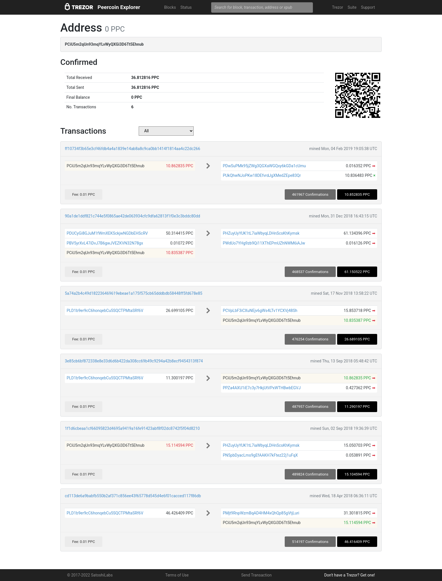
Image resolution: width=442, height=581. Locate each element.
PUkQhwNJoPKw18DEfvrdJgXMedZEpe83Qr (262, 175)
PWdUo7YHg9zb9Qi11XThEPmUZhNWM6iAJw (264, 243)
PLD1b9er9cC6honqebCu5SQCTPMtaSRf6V (105, 310)
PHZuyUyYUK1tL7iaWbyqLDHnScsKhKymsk (261, 233)
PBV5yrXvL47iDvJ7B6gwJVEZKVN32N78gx (105, 243)
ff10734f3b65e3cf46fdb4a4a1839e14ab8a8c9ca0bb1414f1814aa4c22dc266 (132, 148)
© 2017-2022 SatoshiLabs (90, 575)
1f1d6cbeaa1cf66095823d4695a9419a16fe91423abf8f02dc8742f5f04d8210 (132, 428)
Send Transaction (256, 575)
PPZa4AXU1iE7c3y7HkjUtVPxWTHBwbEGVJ (261, 388)
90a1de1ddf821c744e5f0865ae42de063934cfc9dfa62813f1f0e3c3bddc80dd (132, 216)
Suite (352, 7)
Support (368, 7)
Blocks (170, 7)
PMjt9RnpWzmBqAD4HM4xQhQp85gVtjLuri (261, 513)
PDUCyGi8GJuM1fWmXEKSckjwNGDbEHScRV (107, 233)
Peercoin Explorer (119, 7)
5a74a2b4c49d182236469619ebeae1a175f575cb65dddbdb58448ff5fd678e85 (133, 293)
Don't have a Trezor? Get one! (349, 575)
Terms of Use (177, 575)
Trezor (337, 7)
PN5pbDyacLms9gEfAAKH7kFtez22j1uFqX (260, 455)
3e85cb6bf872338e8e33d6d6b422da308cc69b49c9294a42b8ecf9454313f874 (134, 361)
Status (186, 7)
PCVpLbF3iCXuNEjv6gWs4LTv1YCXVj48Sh (260, 310)
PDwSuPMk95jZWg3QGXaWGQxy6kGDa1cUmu (264, 166)
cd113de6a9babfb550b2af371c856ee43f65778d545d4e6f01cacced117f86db (133, 496)
